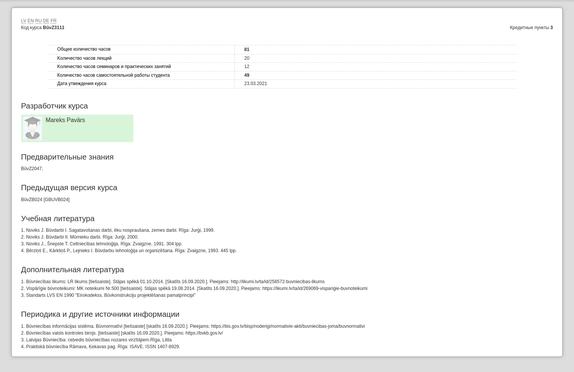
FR (53, 20)
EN (31, 20)
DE (46, 20)
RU (38, 20)
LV (24, 20)
